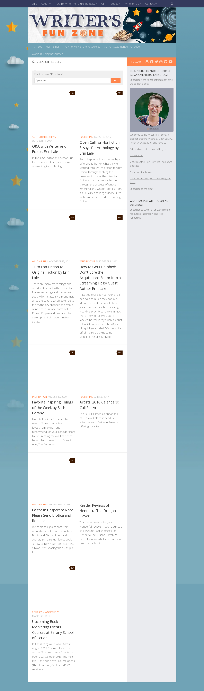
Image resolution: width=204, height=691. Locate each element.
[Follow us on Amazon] (147, 61)
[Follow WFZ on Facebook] (151, 61)
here (143, 79)
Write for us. (136, 155)
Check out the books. (141, 172)
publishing (86, 136)
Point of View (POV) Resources (82, 46)
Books (114, 3)
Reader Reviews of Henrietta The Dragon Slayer (98, 511)
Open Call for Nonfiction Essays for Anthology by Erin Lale (100, 148)
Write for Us (131, 3)
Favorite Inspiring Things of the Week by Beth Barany (52, 407)
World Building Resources (47, 54)
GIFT (103, 3)
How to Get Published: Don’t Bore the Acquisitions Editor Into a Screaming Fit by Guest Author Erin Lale (100, 277)
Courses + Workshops (45, 612)
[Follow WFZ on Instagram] (161, 61)
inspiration (39, 396)
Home (33, 3)
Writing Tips (40, 261)
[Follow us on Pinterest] (165, 61)
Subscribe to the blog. (141, 188)
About (44, 3)
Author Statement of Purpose (122, 46)
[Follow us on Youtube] (170, 61)
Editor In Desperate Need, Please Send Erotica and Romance (53, 515)
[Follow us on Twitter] (156, 61)
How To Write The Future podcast (75, 3)
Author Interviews (44, 136)
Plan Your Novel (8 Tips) (46, 46)
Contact (149, 3)
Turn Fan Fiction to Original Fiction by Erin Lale (51, 272)
